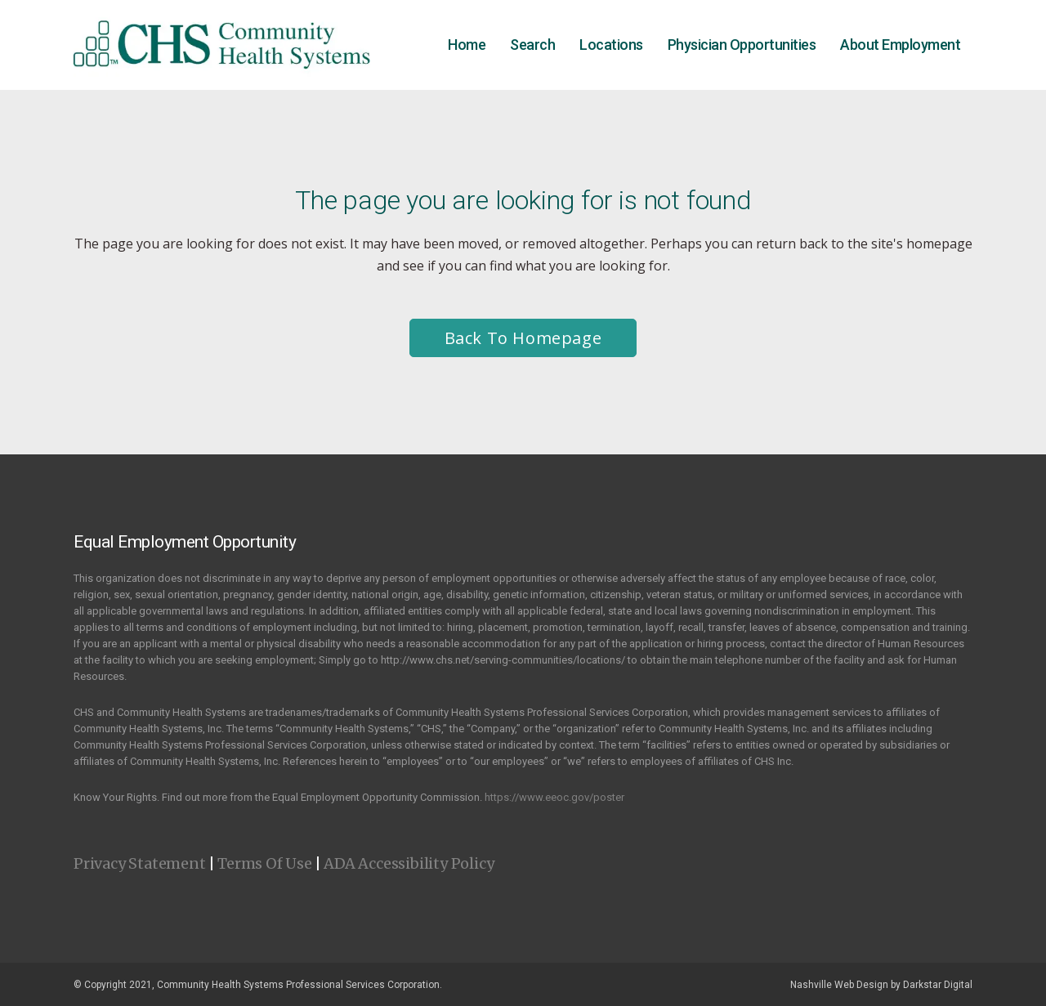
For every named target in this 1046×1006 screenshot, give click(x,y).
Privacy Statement (140, 863)
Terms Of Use (264, 863)
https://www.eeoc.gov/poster (554, 797)
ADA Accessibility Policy (409, 863)
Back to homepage (523, 338)
